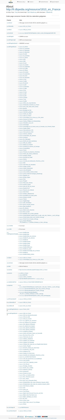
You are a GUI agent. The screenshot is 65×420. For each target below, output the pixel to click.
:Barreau (23, 108)
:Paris (22, 179)
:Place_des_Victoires (25, 182)
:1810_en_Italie (24, 317)
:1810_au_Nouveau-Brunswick (28, 315)
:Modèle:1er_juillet (25, 248)
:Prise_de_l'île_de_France (27, 186)
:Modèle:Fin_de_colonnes (27, 238)
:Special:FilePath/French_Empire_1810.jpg (31, 290)
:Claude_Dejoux (24, 128)
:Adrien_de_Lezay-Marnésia (27, 103)
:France (22, 150)
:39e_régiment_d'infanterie (27, 324)
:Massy (22, 404)
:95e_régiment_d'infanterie (27, 329)
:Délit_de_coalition (25, 142)
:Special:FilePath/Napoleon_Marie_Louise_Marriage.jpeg (34, 295)
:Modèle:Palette (24, 243)
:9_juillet (23, 101)
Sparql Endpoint (54, 1)
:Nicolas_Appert (24, 177)
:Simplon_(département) (26, 193)
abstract (9, 22)
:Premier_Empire (25, 184)
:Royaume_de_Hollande (26, 190)
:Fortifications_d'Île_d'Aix (26, 349)
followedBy (10, 26)
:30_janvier (23, 83)
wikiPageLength (11, 39)
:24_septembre (24, 74)
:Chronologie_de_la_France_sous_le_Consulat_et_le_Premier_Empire (37, 126)
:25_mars (23, 75)
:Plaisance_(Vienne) (25, 369)
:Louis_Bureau (24, 360)
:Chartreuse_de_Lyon (26, 337)
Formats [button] (31, 1)
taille (9, 229)
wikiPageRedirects (13, 309)
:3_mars (23, 92)
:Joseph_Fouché (25, 166)
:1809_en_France (25, 29)
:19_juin (23, 63)
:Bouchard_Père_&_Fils (26, 335)
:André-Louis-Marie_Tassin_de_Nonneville (30, 333)
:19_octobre (23, 64)
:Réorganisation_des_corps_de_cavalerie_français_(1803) (34, 384)
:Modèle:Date (24, 232)
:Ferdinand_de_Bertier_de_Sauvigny (29, 146)
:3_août (22, 84)
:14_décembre (24, 52)
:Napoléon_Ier (24, 175)
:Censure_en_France (26, 119)
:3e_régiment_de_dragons (27, 326)
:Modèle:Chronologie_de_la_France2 (29, 250)
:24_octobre (23, 72)
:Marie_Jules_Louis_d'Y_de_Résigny (29, 402)
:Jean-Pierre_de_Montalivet (27, 164)
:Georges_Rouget (25, 155)
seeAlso (9, 269)
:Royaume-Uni (24, 188)
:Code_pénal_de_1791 (26, 130)
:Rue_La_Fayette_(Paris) (26, 375)
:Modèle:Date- (24, 234)
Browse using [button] (21, 1)
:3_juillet (23, 88)
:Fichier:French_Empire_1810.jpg (28, 219)
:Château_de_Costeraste (26, 340)
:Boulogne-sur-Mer (25, 110)
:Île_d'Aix (23, 398)
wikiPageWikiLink (11, 46)
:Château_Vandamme (26, 338)
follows (9, 29)
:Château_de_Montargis (26, 342)
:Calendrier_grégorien (26, 112)
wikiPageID (10, 36)
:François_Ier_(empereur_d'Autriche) (29, 152)
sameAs (9, 273)
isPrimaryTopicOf (11, 299)
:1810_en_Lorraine (25, 318)
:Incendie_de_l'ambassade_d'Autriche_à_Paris (31, 161)
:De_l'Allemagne (24, 139)
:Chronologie (24, 124)
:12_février (23, 46)
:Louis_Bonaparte (25, 170)
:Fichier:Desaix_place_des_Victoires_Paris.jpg (31, 217)
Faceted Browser (43, 1)
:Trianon (23, 199)
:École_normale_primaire (26, 204)
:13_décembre (24, 50)
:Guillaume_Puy (24, 351)
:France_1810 (24, 309)
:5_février (23, 97)
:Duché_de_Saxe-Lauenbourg (28, 141)
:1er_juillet (23, 68)
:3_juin (22, 90)
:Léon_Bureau (24, 364)
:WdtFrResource (24, 407)
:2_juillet (23, 81)
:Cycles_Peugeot (25, 346)
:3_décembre (24, 86)
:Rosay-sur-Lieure (25, 373)
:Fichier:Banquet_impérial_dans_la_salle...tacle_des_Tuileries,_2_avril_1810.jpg (39, 215)
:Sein (22, 387)
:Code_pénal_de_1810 (26, 132)
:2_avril (22, 79)
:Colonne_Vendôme (25, 133)
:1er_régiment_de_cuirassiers (27, 320)
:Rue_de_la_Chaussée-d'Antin (28, 380)
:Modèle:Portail (24, 245)
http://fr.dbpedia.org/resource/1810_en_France (33, 9)
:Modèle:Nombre (25, 241)
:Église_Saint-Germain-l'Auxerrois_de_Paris (31, 393)
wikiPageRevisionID (12, 43)
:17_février (23, 57)
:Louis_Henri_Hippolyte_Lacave (28, 362)
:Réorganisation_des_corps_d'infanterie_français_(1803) (34, 382)
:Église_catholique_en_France (28, 396)
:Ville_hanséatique (25, 202)
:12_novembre (24, 48)
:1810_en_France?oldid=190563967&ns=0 (31, 282)
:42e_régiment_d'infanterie (27, 327)
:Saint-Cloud (24, 191)
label (9, 266)
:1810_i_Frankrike (25, 276)
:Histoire (23, 159)
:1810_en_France (25, 115)
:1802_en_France (25, 313)
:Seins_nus (23, 389)
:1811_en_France (25, 26)
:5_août (22, 95)
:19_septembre (24, 66)
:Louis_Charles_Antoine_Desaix (28, 171)
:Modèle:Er (23, 252)
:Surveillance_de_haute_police (28, 195)
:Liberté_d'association (26, 168)
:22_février (23, 70)
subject (9, 257)
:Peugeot (23, 181)
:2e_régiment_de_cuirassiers (27, 322)
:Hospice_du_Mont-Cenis (26, 353)
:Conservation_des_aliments (27, 135)
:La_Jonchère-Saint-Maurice (27, 356)
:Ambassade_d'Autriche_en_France (29, 104)
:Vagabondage (24, 200)
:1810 (22, 59)
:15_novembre (24, 55)
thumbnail (10, 33)
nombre (10, 225)
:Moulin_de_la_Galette (26, 367)
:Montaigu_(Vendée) (25, 366)
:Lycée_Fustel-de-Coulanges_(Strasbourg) (30, 173)
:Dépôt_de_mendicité (26, 144)
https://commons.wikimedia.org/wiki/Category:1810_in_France (33, 269)
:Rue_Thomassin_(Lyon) (26, 376)
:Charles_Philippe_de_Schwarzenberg (29, 121)
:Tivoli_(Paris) (24, 391)
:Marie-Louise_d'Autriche (26, 210)
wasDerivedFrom (11, 282)
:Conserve (23, 137)
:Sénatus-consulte (25, 197)
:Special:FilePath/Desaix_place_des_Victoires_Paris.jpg (34, 288)
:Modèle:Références (25, 247)
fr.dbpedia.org (49, 12)
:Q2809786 (23, 275)
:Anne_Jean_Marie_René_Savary (28, 106)
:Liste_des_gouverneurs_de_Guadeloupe (30, 358)
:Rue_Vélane (24, 378)
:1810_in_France (23, 273)
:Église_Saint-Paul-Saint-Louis (28, 395)
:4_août (22, 93)
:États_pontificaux (25, 206)
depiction (9, 285)
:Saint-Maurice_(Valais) (26, 385)
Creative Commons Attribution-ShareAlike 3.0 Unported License (44, 418)
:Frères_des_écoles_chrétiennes (28, 153)
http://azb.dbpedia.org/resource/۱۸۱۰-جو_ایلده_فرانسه (31, 278)
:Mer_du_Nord (24, 211)
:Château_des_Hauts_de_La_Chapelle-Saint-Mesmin (33, 344)
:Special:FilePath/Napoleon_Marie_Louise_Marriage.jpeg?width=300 (37, 33)
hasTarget (10, 407)
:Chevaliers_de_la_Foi (26, 122)
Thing (16, 12)
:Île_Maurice (24, 208)
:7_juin (22, 99)
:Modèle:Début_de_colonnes (27, 236)
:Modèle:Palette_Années (26, 254)
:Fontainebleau (24, 148)
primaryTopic (11, 410)
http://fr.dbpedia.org (31, 12)
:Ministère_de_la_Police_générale (28, 213)
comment (10, 263)
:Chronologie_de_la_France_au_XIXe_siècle (31, 117)
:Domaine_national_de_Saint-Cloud (29, 347)
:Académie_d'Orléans (26, 331)
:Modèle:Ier (23, 239)
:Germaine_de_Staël (25, 157)
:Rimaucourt (23, 371)
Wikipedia (22, 418)
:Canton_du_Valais (25, 113)
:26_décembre (24, 77)
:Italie (22, 162)
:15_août (23, 54)
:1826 (22, 61)
